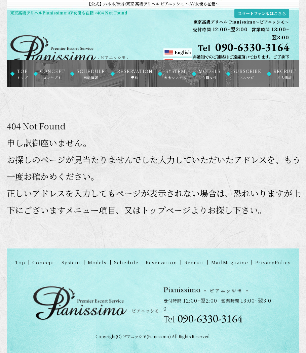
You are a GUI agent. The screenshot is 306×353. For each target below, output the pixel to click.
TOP (22, 74)
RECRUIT (284, 74)
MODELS (209, 74)
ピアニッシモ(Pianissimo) (147, 336)
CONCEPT (52, 74)
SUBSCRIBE (247, 74)
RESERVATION (134, 74)
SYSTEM (175, 74)
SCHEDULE (91, 74)
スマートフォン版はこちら (262, 13)
